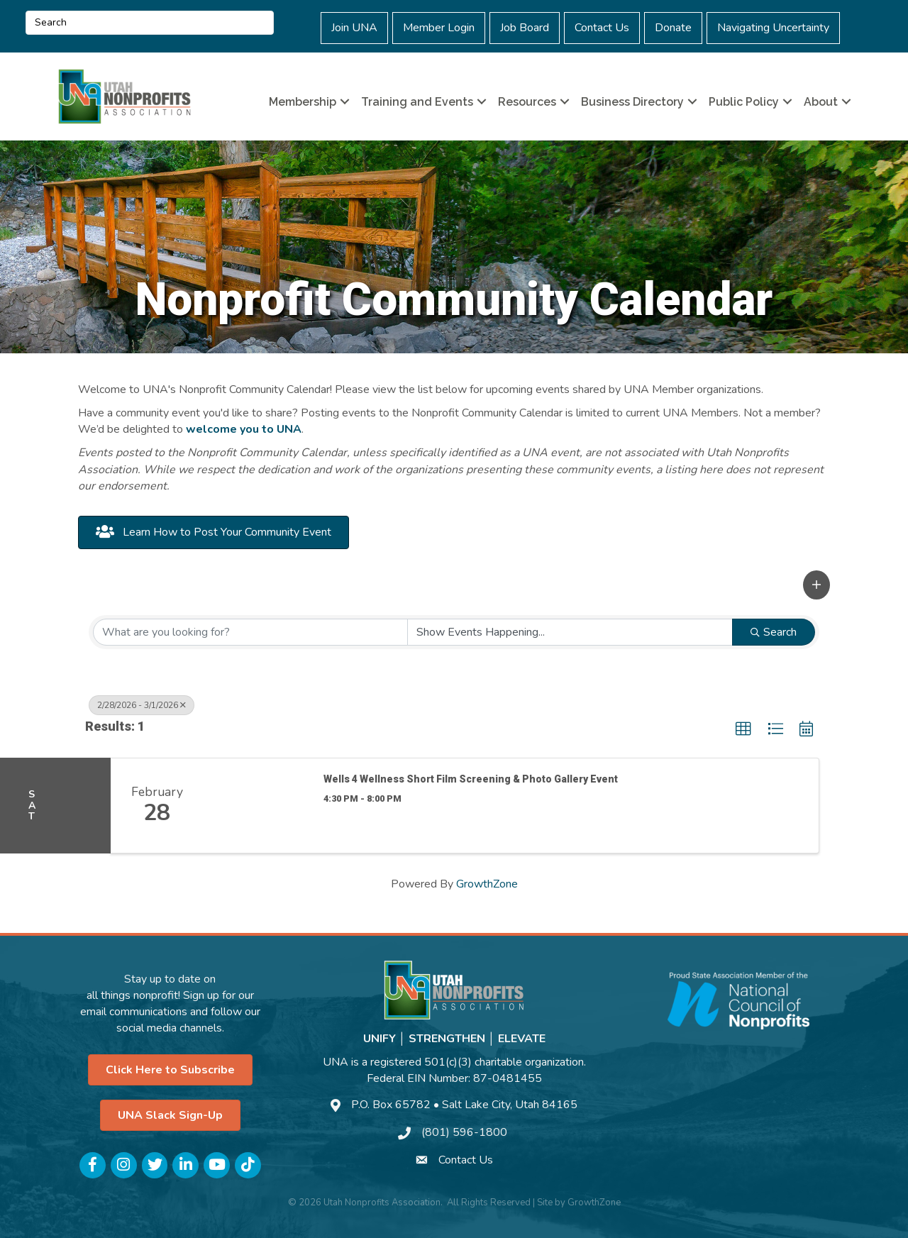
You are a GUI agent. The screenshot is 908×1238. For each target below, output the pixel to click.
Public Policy (744, 102)
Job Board (524, 27)
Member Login (439, 27)
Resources (527, 102)
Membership (302, 102)
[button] (816, 584)
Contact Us (602, 27)
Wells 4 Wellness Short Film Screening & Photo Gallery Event (470, 779)
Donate (673, 27)
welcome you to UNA (243, 429)
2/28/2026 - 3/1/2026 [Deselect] (141, 705)
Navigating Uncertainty (773, 27)
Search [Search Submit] (774, 632)
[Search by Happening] (570, 632)
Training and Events (417, 102)
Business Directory (632, 102)
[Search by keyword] (250, 632)
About (821, 102)
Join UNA (354, 27)
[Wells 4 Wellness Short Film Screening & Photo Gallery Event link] (256, 806)
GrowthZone (487, 884)
